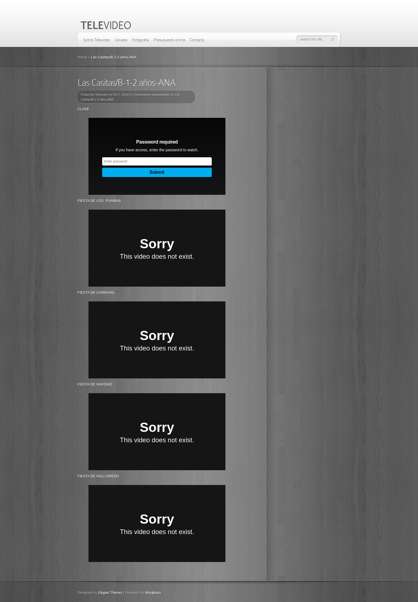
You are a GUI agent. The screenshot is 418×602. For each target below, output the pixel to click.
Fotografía (140, 40)
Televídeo (101, 94)
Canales (121, 40)
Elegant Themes (110, 593)
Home (82, 57)
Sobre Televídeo (96, 40)
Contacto (197, 40)
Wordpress (153, 593)
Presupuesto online (169, 40)
